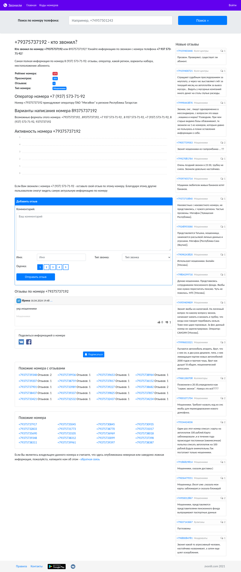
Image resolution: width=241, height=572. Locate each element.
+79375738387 (144, 442)
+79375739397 (106, 442)
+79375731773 (67, 429)
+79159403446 (185, 50)
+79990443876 (185, 102)
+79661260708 (185, 378)
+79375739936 (67, 375)
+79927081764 (185, 158)
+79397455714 (185, 178)
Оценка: (21, 266)
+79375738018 (144, 433)
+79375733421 (28, 399)
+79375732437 (106, 399)
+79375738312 (67, 438)
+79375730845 (106, 424)
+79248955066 (185, 226)
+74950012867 (185, 498)
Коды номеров (48, 5)
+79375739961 (67, 442)
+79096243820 (185, 254)
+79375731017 (144, 429)
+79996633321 (185, 342)
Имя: (19, 257)
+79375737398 (144, 438)
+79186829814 (185, 462)
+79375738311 (28, 442)
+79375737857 (144, 393)
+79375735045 (67, 424)
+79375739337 (67, 393)
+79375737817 (106, 381)
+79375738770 (106, 429)
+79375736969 (106, 433)
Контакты (37, 566)
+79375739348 (28, 375)
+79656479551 (185, 478)
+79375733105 (67, 433)
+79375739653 (106, 375)
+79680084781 (185, 538)
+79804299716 (185, 274)
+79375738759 (67, 381)
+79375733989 (67, 387)
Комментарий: (25, 209)
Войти (232, 5)
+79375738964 (144, 375)
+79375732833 (28, 429)
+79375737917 (28, 424)
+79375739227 (106, 387)
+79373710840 (185, 198)
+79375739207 (28, 381)
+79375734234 (144, 399)
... (51, 300)
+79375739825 (106, 393)
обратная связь (90, 459)
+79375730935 (144, 424)
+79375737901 (28, 387)
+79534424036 (185, 422)
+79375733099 (106, 438)
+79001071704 (185, 398)
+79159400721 (185, 70)
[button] (202, 20)
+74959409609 (185, 302)
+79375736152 (144, 381)
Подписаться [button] (94, 354)
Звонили (12, 5)
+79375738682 (144, 387)
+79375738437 (28, 393)
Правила (21, 566)
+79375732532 (67, 399)
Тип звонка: (102, 257)
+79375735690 (28, 433)
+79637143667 (185, 522)
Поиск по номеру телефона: (38, 20)
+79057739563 (185, 142)
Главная (32, 5)
